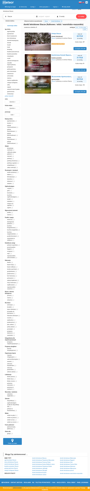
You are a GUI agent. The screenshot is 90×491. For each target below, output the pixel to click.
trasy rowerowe (11, 282)
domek (8, 43)
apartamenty (10, 121)
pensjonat (9, 67)
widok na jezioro (11, 417)
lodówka (9, 201)
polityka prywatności (42, 482)
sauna (9, 298)
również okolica (8, 21)
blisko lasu (10, 379)
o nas (53, 482)
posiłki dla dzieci (12, 236)
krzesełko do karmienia (10, 312)
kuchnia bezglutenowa (11, 226)
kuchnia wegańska (12, 230)
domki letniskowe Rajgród (67, 460)
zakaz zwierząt (11, 167)
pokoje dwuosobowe (11, 130)
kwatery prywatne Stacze (11, 466)
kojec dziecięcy (11, 309)
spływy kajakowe (12, 280)
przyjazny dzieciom (10, 332)
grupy (9, 433)
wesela (9, 361)
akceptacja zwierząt (9, 149)
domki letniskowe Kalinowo (67, 466)
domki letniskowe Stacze (11, 464)
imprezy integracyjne (10, 356)
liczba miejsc (8, 105)
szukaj (81, 16)
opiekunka (10, 320)
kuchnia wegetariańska (11, 233)
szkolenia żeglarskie (10, 395)
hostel (8, 45)
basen (9, 262)
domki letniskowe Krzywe (39, 472)
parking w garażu (12, 163)
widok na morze (11, 422)
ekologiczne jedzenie (9, 222)
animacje (10, 305)
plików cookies (17, 488)
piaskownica (10, 322)
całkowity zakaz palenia (10, 153)
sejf (8, 253)
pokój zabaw (10, 327)
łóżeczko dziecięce (12, 315)
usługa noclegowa (11, 82)
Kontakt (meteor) (16, 482)
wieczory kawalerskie (10, 364)
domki (9, 123)
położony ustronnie (10, 384)
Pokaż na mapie (12, 441)
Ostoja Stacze (56, 33)
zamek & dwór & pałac (12, 89)
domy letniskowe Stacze (11, 462)
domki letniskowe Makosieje (68, 458)
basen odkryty (11, 267)
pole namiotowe (10, 71)
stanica (8, 78)
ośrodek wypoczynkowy (10, 63)
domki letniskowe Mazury (39, 458)
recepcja (9, 251)
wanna (9, 215)
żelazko (9, 183)
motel (7, 58)
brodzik (9, 307)
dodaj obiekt (71, 482)
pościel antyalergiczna (11, 349)
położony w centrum (9, 388)
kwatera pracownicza (12, 52)
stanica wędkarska (11, 80)
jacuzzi (9, 295)
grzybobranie (11, 271)
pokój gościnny (10, 69)
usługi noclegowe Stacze (11, 470)
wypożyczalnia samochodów (11, 256)
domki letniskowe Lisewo (39, 474)
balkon (9, 174)
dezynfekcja (10, 401)
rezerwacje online (11, 26)
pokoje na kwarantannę (11, 409)
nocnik (9, 318)
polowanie (10, 278)
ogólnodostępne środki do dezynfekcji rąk (12, 404)
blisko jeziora (11, 377)
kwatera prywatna (11, 54)
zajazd (8, 87)
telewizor (10, 181)
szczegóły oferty (80, 48)
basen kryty (10, 265)
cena (6, 99)
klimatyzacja (10, 177)
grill (8, 190)
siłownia (9, 300)
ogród (9, 208)
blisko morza (11, 381)
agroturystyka (10, 31)
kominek (9, 193)
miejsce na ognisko (9, 204)
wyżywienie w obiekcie (10, 239)
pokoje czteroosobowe (11, 126)
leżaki (9, 199)
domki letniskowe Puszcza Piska (41, 462)
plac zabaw (10, 324)
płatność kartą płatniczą (10, 427)
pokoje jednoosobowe (11, 134)
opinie (85, 29)
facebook (5, 482)
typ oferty (7, 29)
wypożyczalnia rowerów (10, 288)
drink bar (9, 219)
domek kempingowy (11, 40)
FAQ (33, 482)
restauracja (9, 94)
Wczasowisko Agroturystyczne (62, 76)
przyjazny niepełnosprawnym (12, 342)
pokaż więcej (9, 96)
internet (9, 156)
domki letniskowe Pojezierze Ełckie (42, 466)
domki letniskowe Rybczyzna (68, 468)
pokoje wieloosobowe (11, 142)
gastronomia (9, 91)
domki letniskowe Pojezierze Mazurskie (43, 460)
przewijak (10, 329)
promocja (7, 112)
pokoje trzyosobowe (11, 138)
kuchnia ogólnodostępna (12, 196)
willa (7, 85)
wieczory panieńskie (10, 368)
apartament (9, 34)
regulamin (27, 482)
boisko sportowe (12, 269)
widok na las (10, 420)
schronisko (9, 76)
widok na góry (11, 415)
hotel (7, 47)
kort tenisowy (11, 276)
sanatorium (9, 73)
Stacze (53, 38)
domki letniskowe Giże (66, 462)
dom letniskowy (10, 38)
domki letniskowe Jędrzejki (39, 468)
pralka (9, 212)
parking (9, 158)
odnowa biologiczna (11, 60)
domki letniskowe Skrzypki (39, 470)
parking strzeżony (12, 161)
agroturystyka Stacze (10, 460)
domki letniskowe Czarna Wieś (68, 464)
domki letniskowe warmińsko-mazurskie (71, 473)
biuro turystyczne (11, 36)
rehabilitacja (10, 165)
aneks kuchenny (11, 172)
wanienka (10, 335)
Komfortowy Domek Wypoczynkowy (64, 55)
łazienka (9, 179)
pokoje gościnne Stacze (11, 468)
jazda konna (10, 274)
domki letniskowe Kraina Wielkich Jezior (43, 464)
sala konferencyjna (12, 359)
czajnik (9, 188)
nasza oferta (61, 482)
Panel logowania (82, 482)
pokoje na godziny (12, 245)
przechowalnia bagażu (10, 248)
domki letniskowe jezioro (67, 470)
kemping (8, 49)
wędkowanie (10, 285)
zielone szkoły (11, 372)
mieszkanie (9, 56)
